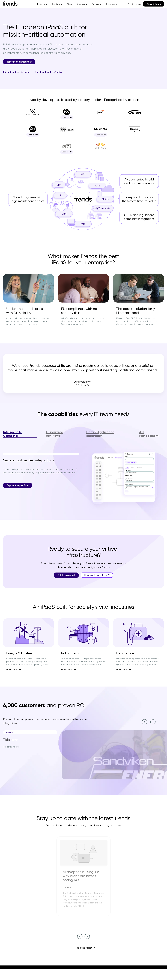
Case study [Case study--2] (67, 117)
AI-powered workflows (54, 434)
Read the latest (83, 947)
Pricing (69, 4)
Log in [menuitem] (138, 4)
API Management (149, 434)
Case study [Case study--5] (33, 135)
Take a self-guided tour (19, 61)
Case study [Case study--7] (101, 135)
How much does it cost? (96, 575)
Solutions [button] (56, 4)
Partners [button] (95, 4)
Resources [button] (110, 4)
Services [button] (81, 4)
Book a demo (153, 4)
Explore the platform (17, 485)
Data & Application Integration (100, 434)
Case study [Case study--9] (67, 152)
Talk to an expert (66, 575)
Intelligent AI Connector (12, 434)
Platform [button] (41, 4)
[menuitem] (132, 4)
